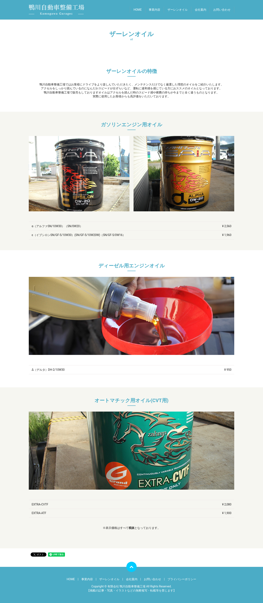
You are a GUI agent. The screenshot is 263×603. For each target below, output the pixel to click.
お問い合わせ (222, 9)
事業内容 (154, 9)
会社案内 (200, 9)
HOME (138, 9)
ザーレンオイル (177, 9)
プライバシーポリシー (181, 579)
